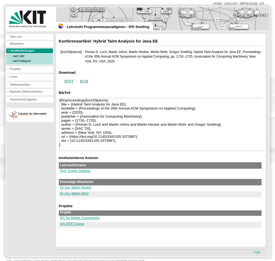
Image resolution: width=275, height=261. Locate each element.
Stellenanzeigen (20, 84)
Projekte (15, 69)
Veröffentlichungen (22, 50)
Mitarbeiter (17, 43)
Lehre (13, 76)
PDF (69, 81)
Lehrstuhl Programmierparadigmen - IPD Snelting (108, 27)
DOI (84, 81)
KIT (262, 3)
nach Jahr (19, 56)
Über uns (16, 36)
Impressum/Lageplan (23, 99)
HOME (217, 3)
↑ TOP (255, 252)
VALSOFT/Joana (72, 224)
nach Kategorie (22, 60)
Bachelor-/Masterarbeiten (26, 91)
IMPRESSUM (249, 3)
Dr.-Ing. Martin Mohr (74, 193)
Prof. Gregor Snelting (75, 171)
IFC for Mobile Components (80, 218)
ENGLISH (231, 3)
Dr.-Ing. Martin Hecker (76, 187)
